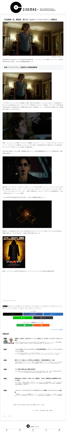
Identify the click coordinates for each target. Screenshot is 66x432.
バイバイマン (17, 308)
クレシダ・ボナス (22, 306)
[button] (43, 317)
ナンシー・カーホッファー (8, 308)
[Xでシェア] (13, 314)
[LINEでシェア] (23, 317)
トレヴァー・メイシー (57, 306)
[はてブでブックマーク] (53, 314)
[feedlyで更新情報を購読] (31, 325)
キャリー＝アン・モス (13, 306)
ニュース (5, 306)
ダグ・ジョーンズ (40, 306)
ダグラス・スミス (48, 306)
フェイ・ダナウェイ (25, 308)
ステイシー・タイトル (31, 306)
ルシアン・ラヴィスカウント (35, 308)
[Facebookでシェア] (33, 314)
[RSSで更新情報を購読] (34, 325)
